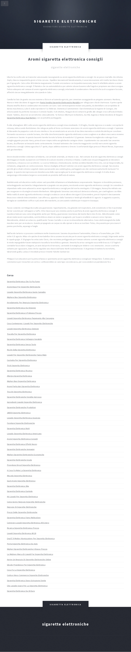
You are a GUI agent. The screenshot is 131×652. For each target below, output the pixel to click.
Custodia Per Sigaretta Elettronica (22, 360)
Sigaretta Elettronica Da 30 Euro (21, 591)
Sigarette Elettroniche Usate (19, 460)
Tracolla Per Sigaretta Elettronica (21, 334)
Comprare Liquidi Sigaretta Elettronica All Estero (28, 522)
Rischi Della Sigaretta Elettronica (21, 349)
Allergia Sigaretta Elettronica (19, 376)
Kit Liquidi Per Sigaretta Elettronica (22, 496)
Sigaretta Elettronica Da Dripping (21, 308)
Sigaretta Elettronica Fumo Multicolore (24, 517)
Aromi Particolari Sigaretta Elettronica (23, 386)
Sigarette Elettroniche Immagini (21, 449)
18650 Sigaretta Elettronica (18, 412)
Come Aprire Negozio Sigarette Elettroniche (26, 502)
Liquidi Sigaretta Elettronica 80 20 (21, 533)
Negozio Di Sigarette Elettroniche (21, 507)
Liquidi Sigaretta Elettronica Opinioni (23, 328)
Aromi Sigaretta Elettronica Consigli (22, 439)
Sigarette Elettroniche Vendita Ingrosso (24, 397)
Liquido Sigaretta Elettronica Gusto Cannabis (26, 292)
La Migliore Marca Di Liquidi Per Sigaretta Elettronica (30, 554)
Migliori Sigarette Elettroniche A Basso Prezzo (27, 549)
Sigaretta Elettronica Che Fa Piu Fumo (23, 281)
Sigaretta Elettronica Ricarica (19, 370)
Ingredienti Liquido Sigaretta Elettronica (24, 402)
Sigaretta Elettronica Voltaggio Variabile (24, 339)
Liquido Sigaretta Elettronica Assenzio (23, 418)
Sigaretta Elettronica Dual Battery (21, 118)
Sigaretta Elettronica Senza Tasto (21, 344)
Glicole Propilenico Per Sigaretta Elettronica (26, 565)
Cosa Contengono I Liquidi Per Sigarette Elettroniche (30, 323)
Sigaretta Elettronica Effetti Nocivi (22, 444)
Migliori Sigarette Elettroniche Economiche (25, 454)
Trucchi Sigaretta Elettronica (19, 391)
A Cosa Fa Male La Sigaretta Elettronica (24, 470)
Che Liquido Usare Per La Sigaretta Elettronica (27, 585)
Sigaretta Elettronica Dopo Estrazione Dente (26, 580)
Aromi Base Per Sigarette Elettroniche (23, 287)
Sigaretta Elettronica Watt (18, 428)
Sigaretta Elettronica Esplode (20, 491)
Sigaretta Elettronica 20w (18, 486)
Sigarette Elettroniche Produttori (21, 407)
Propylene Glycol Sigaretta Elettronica (23, 465)
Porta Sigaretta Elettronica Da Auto (22, 544)
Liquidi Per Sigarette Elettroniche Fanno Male (26, 355)
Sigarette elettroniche (65, 21)
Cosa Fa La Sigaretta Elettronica (21, 570)
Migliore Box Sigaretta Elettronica (21, 297)
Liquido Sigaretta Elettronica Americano (24, 433)
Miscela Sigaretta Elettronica (19, 475)
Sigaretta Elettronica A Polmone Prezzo (24, 313)
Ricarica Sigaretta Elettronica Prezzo (23, 528)
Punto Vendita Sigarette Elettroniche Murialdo (60, 102)
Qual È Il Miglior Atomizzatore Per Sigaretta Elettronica (31, 538)
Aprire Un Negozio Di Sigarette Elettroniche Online (29, 559)
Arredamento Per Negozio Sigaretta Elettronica (27, 302)
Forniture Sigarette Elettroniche (21, 423)
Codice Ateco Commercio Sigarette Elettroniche (28, 575)
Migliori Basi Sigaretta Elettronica (21, 381)
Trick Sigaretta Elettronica (18, 365)
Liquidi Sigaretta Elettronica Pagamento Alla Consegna (30, 318)
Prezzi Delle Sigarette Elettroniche (22, 512)
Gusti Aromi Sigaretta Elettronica (21, 481)
